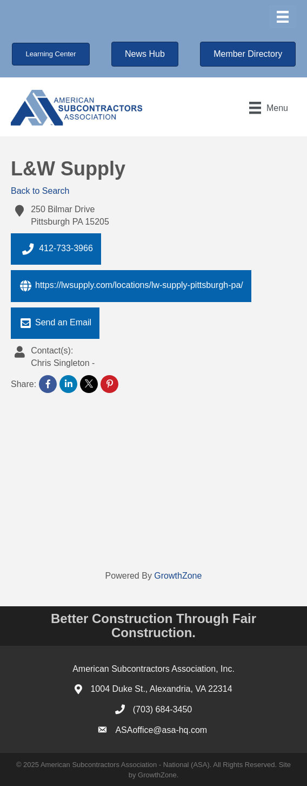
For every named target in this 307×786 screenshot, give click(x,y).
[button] (50, 54)
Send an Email (55, 323)
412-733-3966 (56, 249)
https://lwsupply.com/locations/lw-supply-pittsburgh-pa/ (131, 285)
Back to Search (40, 190)
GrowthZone (178, 575)
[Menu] (282, 16)
